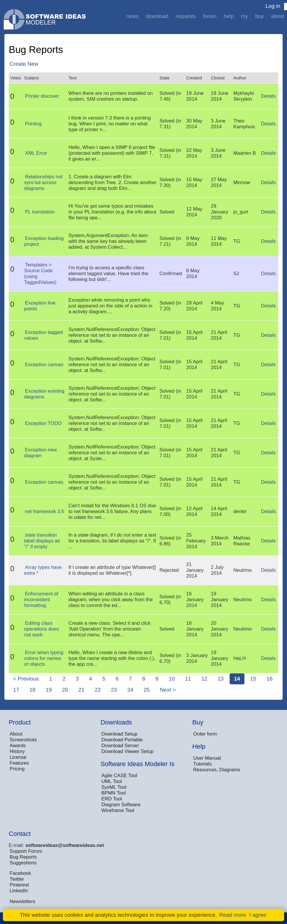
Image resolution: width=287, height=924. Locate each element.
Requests (186, 16)
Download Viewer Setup (127, 751)
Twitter (17, 879)
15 (253, 679)
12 (204, 679)
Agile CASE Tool (119, 775)
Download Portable (122, 740)
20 (65, 690)
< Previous (26, 679)
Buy (259, 16)
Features (19, 763)
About (277, 16)
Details (268, 96)
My (244, 16)
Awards (18, 745)
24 (130, 690)
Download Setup (119, 734)
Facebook (20, 873)
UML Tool (111, 781)
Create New (24, 64)
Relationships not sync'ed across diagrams (43, 182)
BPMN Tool (113, 793)
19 (49, 690)
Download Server (120, 745)
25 (147, 690)
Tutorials (202, 764)
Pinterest (19, 885)
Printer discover (42, 96)
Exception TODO (43, 423)
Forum (209, 16)
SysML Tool (113, 787)
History (17, 751)
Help (229, 16)
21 (81, 690)
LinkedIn (19, 890)
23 (114, 690)
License (18, 757)
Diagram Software (120, 804)
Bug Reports (23, 857)
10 (172, 679)
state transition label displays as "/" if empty (42, 540)
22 (98, 690)
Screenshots (23, 740)
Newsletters (22, 901)
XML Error (36, 153)
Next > (168, 690)
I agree (257, 915)
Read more (232, 915)
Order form (205, 734)
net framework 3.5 (44, 511)
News (132, 16)
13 (221, 679)
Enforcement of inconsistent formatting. (41, 599)
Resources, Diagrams (216, 769)
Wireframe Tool (117, 810)
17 (16, 690)
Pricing (17, 769)
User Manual (207, 758)
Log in (272, 6)
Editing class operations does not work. (41, 629)
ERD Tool (111, 799)
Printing (33, 124)
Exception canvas (44, 364)
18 (32, 690)
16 (270, 679)
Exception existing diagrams (44, 394)
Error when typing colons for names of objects (44, 658)
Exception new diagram (40, 452)
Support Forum (26, 851)
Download (157, 16)
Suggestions (23, 863)
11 (188, 679)
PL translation (40, 212)
